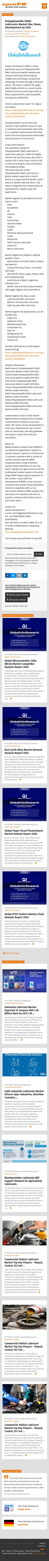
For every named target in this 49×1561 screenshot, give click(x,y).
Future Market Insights (13, 1087)
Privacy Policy (18, 1551)
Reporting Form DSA (24, 1553)
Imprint (9, 1551)
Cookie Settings (39, 1553)
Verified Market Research (14, 1003)
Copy (39, 554)
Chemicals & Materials (22, 1001)
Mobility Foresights (12, 1255)
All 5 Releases (10, 953)
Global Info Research (28, 36)
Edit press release (16, 600)
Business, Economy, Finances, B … (26, 654)
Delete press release (17, 595)
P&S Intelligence (11, 1174)
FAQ (3, 1551)
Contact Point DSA (9, 1553)
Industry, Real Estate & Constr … (26, 1253)
